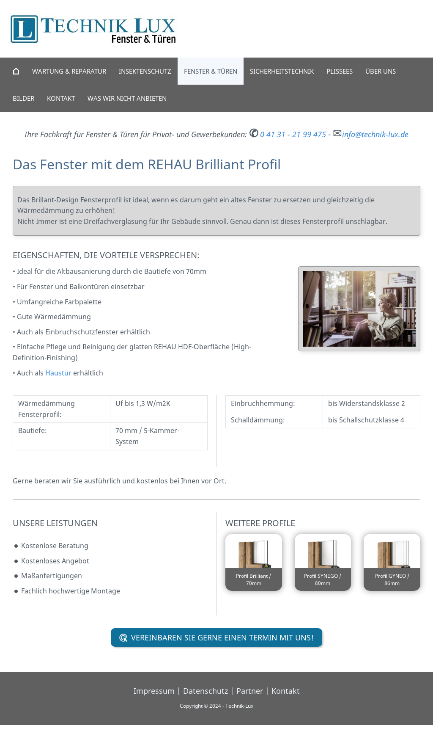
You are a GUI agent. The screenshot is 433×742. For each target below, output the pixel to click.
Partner (249, 691)
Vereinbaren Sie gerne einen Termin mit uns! (216, 637)
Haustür (58, 373)
